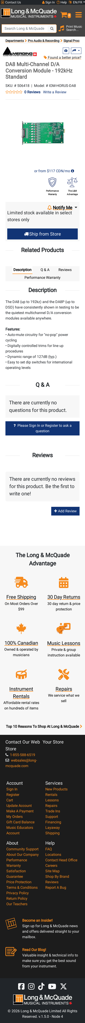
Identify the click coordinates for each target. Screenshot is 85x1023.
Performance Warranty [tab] (42, 277)
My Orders (14, 816)
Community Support (22, 849)
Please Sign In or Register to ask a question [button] (43, 428)
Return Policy (16, 898)
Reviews (51, 882)
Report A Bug (55, 887)
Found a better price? (62, 57)
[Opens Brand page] (20, 51)
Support (51, 816)
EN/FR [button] (75, 2)
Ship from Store (42, 234)
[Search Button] (52, 28)
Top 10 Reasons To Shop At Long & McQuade (44, 726)
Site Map (52, 871)
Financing (53, 822)
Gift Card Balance (20, 822)
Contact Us (11, 2)
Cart (9, 800)
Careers (51, 865)
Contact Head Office (61, 860)
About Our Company (22, 854)
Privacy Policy (17, 893)
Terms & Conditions (22, 887)
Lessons (52, 800)
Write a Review (54, 92)
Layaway (52, 827)
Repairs (51, 805)
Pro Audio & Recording (43, 41)
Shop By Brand (57, 876)
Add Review (65, 511)
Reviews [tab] (65, 270)
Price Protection (19, 882)
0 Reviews (32, 92)
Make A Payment (20, 811)
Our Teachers (16, 904)
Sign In (11, 789)
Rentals (51, 794)
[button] (64, 13)
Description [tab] (22, 270)
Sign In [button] (48, 2)
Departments (14, 41)
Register (12, 794)
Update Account (19, 805)
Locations (53, 854)
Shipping (52, 833)
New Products (56, 789)
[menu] (78, 13)
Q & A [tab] (45, 270)
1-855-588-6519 (20, 755)
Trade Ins (52, 811)
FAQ (48, 849)
